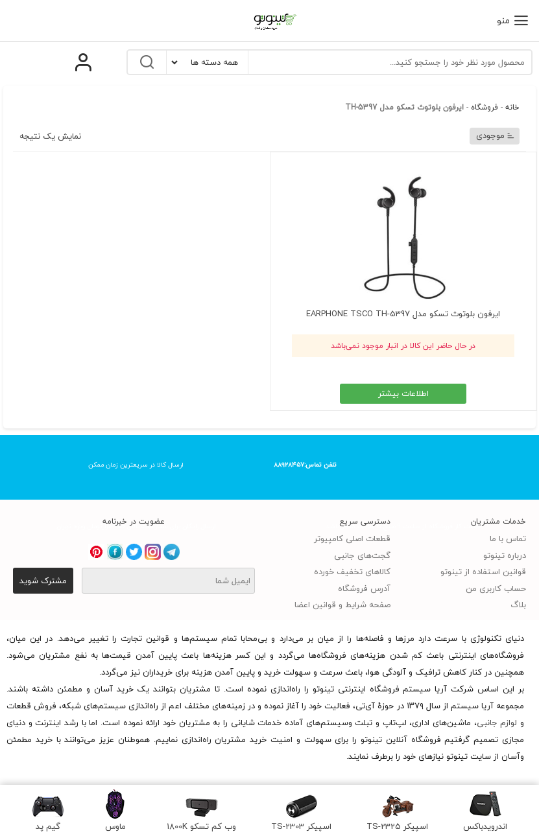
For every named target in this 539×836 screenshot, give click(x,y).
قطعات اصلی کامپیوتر (352, 538)
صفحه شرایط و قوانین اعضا (342, 605)
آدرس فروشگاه (364, 588)
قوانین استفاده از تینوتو (483, 571)
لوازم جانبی (497, 722)
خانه (512, 107)
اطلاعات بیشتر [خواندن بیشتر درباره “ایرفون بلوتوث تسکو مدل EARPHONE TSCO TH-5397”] (403, 393)
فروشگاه (484, 107)
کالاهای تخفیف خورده (352, 571)
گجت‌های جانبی (362, 555)
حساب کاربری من (496, 588)
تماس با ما (508, 538)
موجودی (495, 135)
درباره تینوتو (504, 555)
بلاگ (518, 605)
